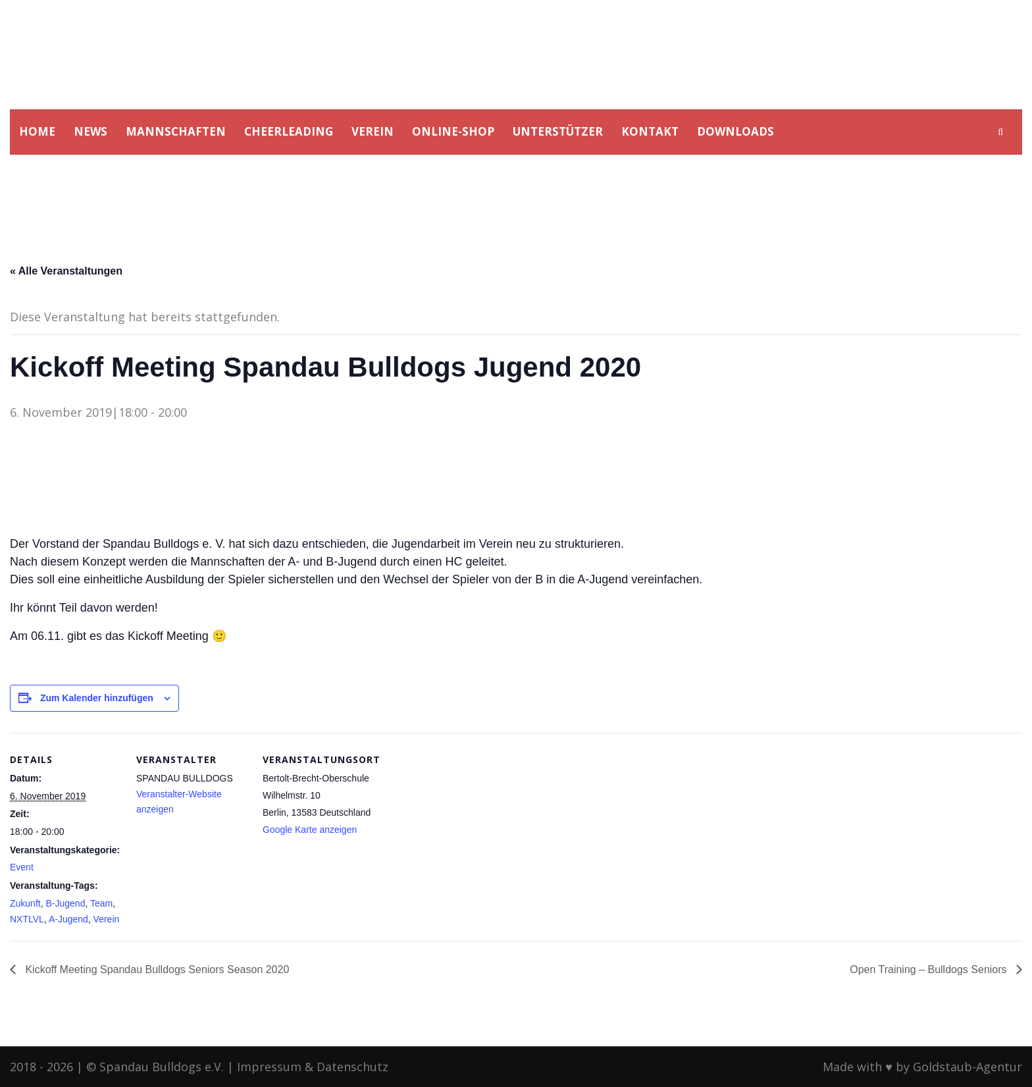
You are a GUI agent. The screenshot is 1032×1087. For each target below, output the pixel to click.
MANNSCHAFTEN (176, 131)
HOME (37, 131)
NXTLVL (27, 919)
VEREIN (372, 131)
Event (22, 867)
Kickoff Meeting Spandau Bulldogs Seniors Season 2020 (155, 969)
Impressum (269, 1066)
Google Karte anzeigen (310, 829)
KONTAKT (650, 131)
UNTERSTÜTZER (558, 131)
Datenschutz (352, 1066)
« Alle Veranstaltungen (66, 271)
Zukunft (25, 903)
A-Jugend (68, 919)
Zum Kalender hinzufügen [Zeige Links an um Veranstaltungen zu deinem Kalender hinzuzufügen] (96, 698)
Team (101, 903)
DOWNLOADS (735, 131)
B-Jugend (65, 903)
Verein (106, 919)
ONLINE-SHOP (453, 131)
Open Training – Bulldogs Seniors (930, 969)
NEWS (90, 131)
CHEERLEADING (288, 131)
